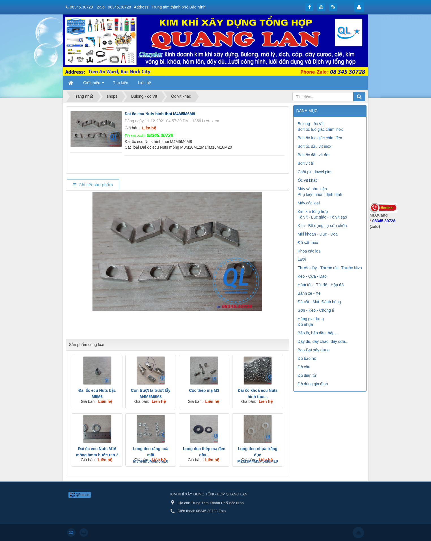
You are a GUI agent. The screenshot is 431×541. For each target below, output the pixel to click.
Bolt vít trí (306, 163)
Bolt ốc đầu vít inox (314, 146)
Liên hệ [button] (144, 82)
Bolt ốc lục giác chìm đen (320, 138)
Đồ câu (304, 367)
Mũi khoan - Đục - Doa (318, 234)
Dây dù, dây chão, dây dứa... (323, 341)
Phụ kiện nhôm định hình (320, 194)
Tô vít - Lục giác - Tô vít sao (322, 217)
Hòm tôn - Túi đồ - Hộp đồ (321, 285)
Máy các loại (309, 203)
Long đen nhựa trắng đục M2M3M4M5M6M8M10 (257, 454)
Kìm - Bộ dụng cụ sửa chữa (322, 225)
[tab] (92, 185)
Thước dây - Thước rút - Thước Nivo (330, 268)
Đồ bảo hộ (307, 358)
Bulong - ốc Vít (311, 123)
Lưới (302, 259)
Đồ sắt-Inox (308, 242)
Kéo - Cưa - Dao (312, 276)
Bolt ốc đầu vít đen (314, 155)
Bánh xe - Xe (309, 293)
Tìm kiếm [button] (121, 82)
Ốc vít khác (308, 180)
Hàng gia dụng (311, 319)
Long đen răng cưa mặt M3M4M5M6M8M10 (151, 454)
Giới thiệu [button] (93, 84)
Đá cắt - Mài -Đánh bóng (319, 302)
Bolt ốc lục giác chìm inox (320, 129)
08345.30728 (81, 7)
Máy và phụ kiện (312, 189)
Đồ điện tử (307, 375)
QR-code (79, 495)
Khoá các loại (310, 251)
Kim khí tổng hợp (313, 211)
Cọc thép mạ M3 (204, 390)
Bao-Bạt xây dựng (314, 350)
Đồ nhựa (305, 324)
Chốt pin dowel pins (315, 172)
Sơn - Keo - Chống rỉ (316, 310)
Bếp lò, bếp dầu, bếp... (318, 333)
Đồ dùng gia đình (313, 384)
